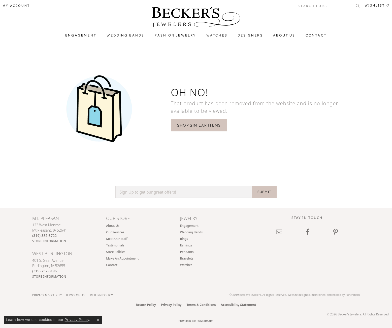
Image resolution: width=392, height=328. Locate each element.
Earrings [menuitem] (186, 245)
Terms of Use (76, 295)
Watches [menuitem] (186, 265)
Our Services (115, 232)
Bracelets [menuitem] (186, 258)
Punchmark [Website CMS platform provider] (205, 321)
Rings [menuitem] (184, 239)
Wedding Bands (126, 35)
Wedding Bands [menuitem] (191, 232)
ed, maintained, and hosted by (326, 295)
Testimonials (115, 245)
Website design (297, 295)
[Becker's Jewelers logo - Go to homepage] (196, 18)
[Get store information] (49, 241)
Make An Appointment (122, 258)
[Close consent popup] (98, 319)
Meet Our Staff (116, 239)
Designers (250, 35)
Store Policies (115, 252)
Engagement (80, 35)
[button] (16, 6)
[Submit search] (358, 6)
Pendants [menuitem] (187, 252)
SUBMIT (264, 191)
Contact (316, 35)
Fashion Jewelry (175, 35)
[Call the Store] (44, 235)
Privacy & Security (47, 295)
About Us (284, 35)
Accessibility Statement (238, 305)
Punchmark (352, 295)
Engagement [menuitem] (189, 226)
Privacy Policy (171, 305)
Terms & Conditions (201, 305)
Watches (216, 35)
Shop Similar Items (199, 125)
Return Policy (101, 295)
